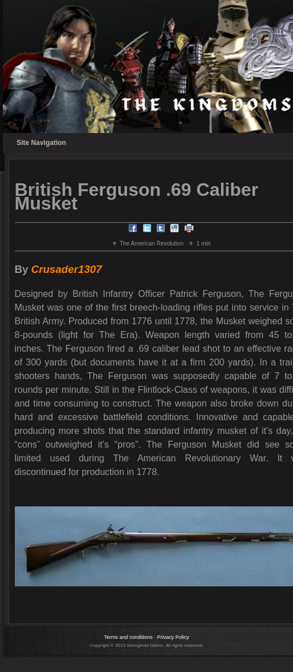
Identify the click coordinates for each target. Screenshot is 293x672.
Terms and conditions (128, 637)
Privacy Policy (173, 637)
